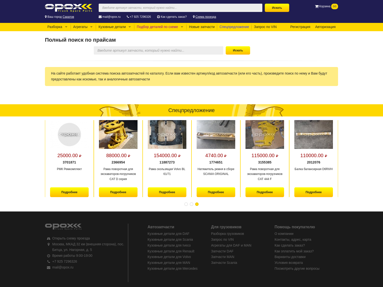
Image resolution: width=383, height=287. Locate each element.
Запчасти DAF (222, 251)
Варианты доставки (290, 257)
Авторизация (325, 27)
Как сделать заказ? (174, 17)
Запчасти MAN (222, 257)
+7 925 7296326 (140, 17)
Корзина (326, 6)
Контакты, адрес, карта (293, 239)
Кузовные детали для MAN (169, 263)
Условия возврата (289, 263)
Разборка (54, 27)
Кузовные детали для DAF (168, 234)
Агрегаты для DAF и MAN (231, 245)
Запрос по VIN (265, 27)
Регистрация (300, 27)
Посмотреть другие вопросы (297, 268)
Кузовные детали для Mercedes (173, 268)
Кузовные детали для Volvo (169, 257)
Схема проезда (205, 17)
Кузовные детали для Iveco (169, 245)
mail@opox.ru (111, 17)
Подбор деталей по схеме (157, 27)
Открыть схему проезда (71, 238)
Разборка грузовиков (227, 234)
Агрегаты (80, 27)
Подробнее (69, 192)
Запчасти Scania (224, 263)
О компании (284, 234)
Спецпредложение (234, 27)
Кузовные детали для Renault (171, 251)
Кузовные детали (112, 27)
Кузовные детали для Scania (170, 239)
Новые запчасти (202, 27)
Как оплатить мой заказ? (294, 251)
